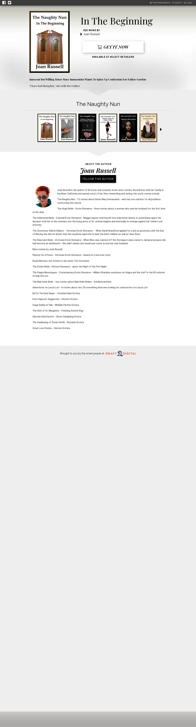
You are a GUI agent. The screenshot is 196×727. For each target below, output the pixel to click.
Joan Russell (91, 34)
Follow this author (98, 179)
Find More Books (160, 3)
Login (187, 3)
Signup (177, 3)
